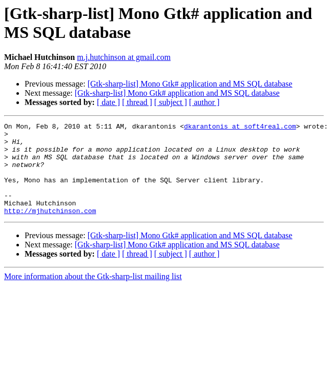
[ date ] (108, 102)
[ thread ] (137, 102)
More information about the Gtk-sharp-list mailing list (93, 294)
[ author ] (204, 102)
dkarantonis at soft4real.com (240, 127)
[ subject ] (170, 102)
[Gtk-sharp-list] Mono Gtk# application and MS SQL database (190, 83)
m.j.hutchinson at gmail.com (124, 57)
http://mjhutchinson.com (50, 229)
